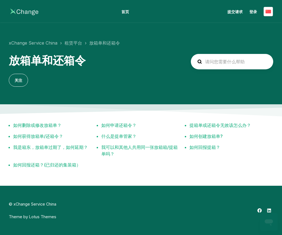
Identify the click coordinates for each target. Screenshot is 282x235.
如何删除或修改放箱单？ (37, 125)
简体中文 (268, 11)
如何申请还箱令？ (118, 125)
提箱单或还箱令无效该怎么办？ (220, 125)
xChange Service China (33, 43)
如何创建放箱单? (206, 136)
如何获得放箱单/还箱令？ (38, 136)
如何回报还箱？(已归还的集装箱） (47, 165)
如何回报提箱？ (204, 147)
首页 (125, 11)
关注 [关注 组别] (18, 80)
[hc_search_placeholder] (232, 61)
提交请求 (235, 11)
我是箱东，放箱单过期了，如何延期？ (50, 147)
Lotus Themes (42, 216)
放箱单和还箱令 (104, 43)
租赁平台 (73, 43)
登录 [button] (253, 11)
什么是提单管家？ (118, 136)
